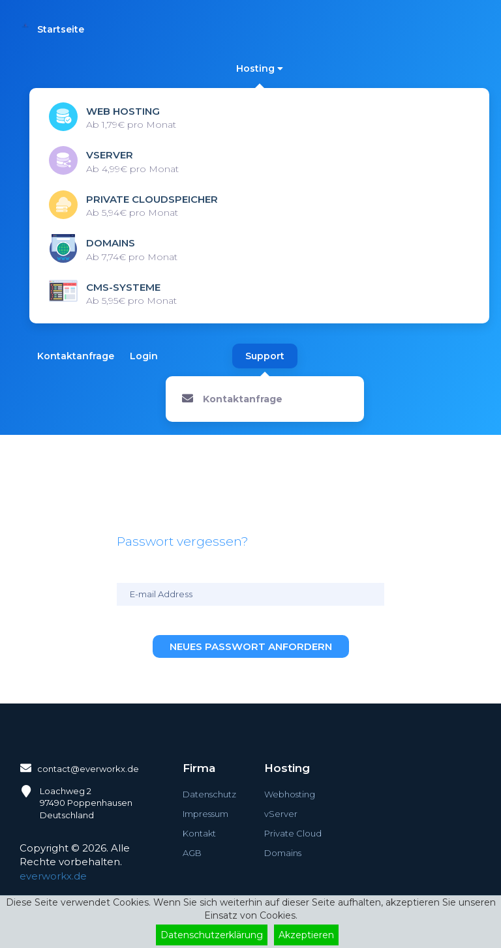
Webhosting (289, 794)
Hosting (259, 68)
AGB (192, 853)
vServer (280, 813)
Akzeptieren (306, 935)
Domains (282, 853)
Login (144, 356)
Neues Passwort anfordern (251, 646)
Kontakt (199, 833)
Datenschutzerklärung (211, 935)
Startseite (60, 29)
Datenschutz (209, 794)
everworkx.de (53, 876)
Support (264, 356)
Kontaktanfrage (75, 356)
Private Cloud (293, 833)
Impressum (205, 813)
